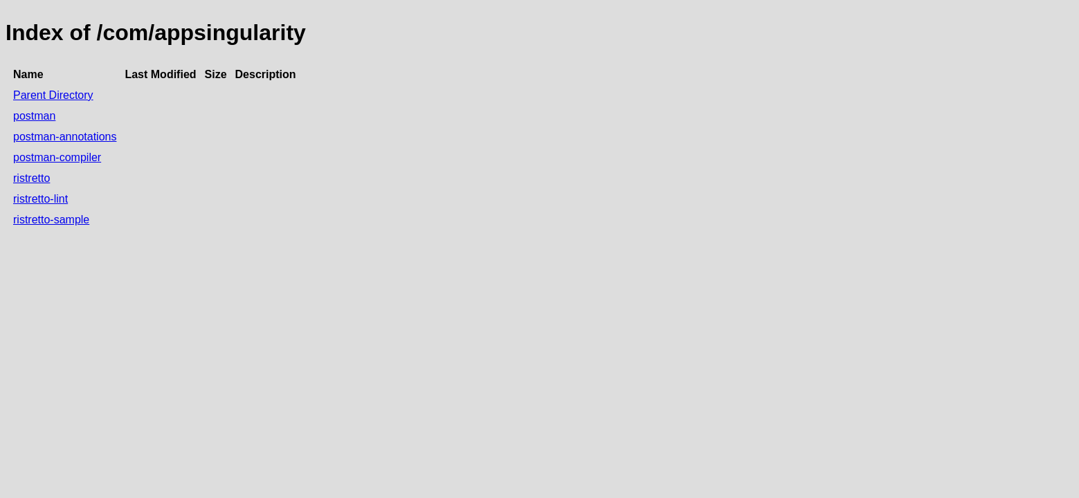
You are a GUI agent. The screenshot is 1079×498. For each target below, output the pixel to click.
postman (34, 116)
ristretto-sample (51, 219)
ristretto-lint (40, 199)
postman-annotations (64, 136)
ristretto (31, 178)
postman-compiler (57, 157)
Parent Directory (53, 95)
